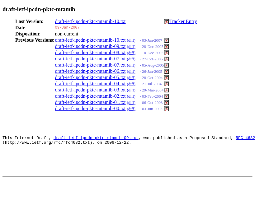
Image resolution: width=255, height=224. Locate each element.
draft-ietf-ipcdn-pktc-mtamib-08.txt (90, 52)
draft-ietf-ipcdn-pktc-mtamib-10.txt (90, 21)
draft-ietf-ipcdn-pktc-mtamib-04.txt (90, 83)
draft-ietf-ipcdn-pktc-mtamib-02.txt (90, 96)
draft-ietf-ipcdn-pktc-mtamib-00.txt (90, 108)
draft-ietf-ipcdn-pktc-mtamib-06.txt (90, 71)
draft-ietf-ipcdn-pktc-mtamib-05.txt (90, 77)
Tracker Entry (183, 21)
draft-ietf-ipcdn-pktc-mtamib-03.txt (90, 89)
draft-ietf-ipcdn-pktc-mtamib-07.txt (90, 58)
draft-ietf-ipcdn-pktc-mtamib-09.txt (90, 46)
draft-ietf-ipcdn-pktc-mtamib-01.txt (90, 102)
